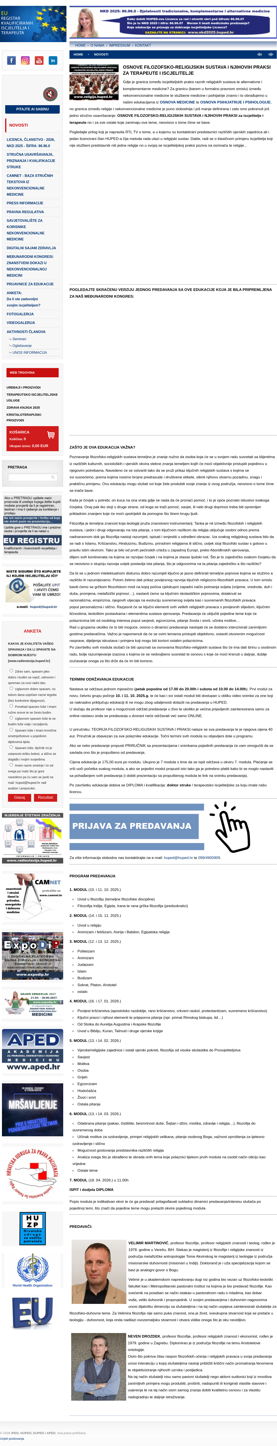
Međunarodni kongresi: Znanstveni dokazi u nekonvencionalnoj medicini (30, 266)
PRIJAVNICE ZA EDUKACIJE (30, 284)
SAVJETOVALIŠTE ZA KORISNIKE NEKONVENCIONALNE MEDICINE (25, 230)
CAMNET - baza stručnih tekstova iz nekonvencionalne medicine (30, 185)
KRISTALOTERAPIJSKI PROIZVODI (23, 417)
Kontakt (143, 45)
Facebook (11, 60)
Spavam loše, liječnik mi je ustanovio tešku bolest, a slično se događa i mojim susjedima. (32, 753)
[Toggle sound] (50, 94)
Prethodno (259, 54)
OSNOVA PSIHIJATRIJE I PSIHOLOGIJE (235, 102)
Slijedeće (271, 54)
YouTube (39, 60)
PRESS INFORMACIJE (25, 203)
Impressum (119, 45)
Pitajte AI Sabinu (32, 109)
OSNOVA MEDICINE (177, 102)
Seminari (19, 339)
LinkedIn (53, 60)
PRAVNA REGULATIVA (25, 212)
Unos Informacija (30, 352)
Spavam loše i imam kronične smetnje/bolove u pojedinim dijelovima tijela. (32, 736)
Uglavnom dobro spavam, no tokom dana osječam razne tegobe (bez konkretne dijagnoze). (32, 694)
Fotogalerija (20, 314)
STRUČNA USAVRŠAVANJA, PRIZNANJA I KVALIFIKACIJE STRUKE (31, 161)
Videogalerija (21, 323)
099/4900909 (209, 858)
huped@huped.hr (178, 858)
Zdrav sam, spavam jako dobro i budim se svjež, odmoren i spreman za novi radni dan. (31, 677)
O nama (97, 45)
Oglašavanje (22, 346)
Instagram (25, 60)
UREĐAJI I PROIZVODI (23, 387)
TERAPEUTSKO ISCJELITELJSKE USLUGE (32, 397)
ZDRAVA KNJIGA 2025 (23, 407)
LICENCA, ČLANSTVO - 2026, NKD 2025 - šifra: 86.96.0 (31, 143)
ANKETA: (23, 299)
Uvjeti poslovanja (12, 1438)
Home (80, 45)
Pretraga (17, 467)
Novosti (18, 125)
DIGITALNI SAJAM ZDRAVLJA (31, 248)
